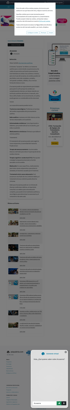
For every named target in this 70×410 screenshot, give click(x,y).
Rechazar (43, 32)
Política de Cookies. (44, 21)
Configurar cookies (33, 32)
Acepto (51, 32)
